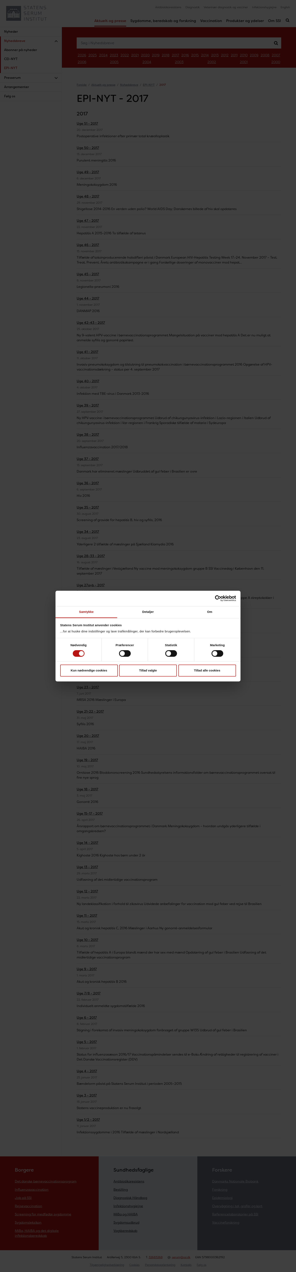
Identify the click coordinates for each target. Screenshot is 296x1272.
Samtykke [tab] (86, 611)
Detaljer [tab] (148, 611)
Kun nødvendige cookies (89, 670)
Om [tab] (209, 611)
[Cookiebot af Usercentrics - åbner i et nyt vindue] (218, 598)
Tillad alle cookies (207, 670)
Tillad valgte (148, 670)
